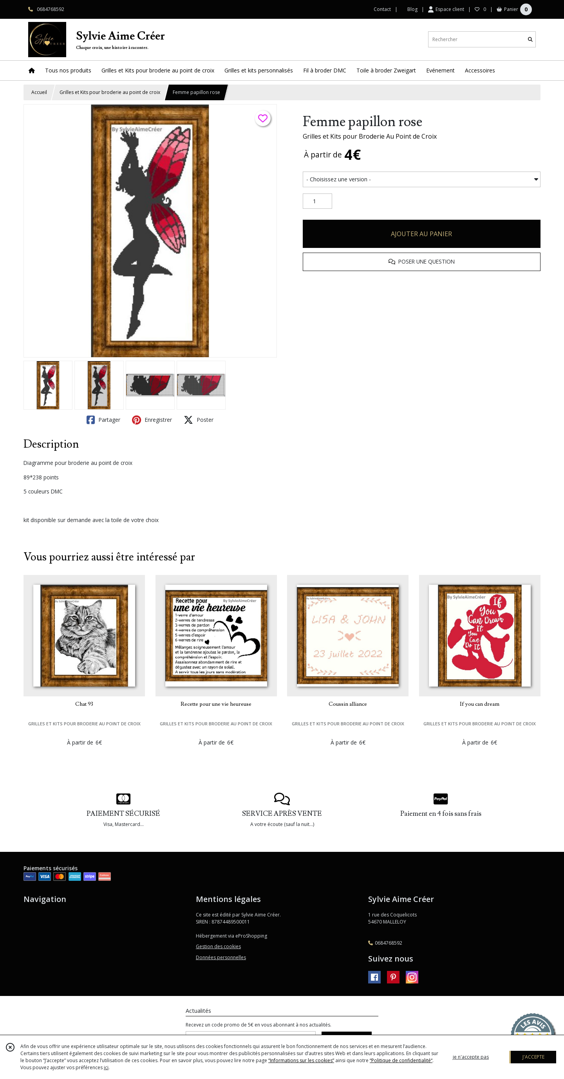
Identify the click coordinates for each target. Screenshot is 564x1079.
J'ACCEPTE (533, 1057)
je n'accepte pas (471, 1057)
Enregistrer (152, 420)
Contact (382, 9)
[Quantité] (317, 201)
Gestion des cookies (218, 946)
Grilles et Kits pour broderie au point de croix (110, 92)
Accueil (39, 92)
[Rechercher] (530, 39)
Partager (103, 420)
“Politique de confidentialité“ (401, 1060)
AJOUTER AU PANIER (421, 234)
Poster (198, 420)
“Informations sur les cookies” (301, 1060)
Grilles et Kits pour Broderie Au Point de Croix (370, 136)
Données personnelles (221, 957)
